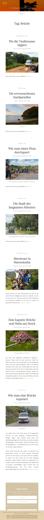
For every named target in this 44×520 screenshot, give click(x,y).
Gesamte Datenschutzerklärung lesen (24, 516)
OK (8, 516)
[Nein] (42, 515)
